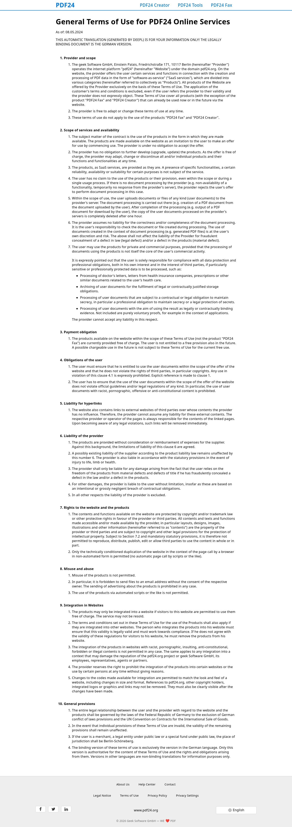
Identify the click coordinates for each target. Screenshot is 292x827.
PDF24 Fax (221, 5)
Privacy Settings (187, 795)
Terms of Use (129, 795)
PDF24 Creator (155, 5)
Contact (170, 784)
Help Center (147, 784)
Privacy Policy (157, 795)
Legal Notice (102, 795)
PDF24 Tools (190, 5)
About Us (123, 784)
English (238, 810)
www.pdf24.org (146, 810)
